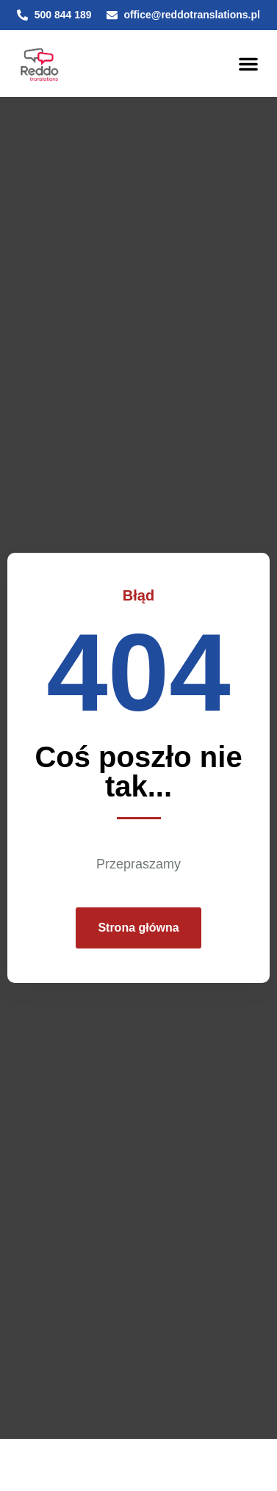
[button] (248, 63)
